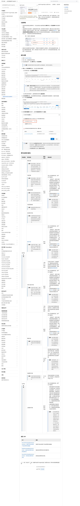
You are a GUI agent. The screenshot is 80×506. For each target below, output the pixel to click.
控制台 (68, 2)
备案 (65, 2)
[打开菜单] (2, 2)
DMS (58, 197)
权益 (25, 2)
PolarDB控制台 (28, 62)
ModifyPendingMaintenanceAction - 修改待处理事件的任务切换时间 (28, 454)
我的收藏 (57, 16)
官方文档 (3, 5)
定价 (28, 2)
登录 (76, 2)
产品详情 (51, 16)
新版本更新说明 (54, 272)
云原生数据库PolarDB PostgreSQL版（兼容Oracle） (42, 8)
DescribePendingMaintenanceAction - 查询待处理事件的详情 (28, 460)
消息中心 (55, 34)
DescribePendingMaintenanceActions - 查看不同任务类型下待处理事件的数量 (28, 448)
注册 (71, 2)
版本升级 (29, 245)
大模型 (13, 2)
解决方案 (21, 2)
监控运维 (58, 8)
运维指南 (54, 8)
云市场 (31, 2)
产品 (17, 2)
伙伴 (35, 2)
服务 (38, 2)
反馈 (42, 473)
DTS (52, 199)
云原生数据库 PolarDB (11, 5)
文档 (62, 2)
